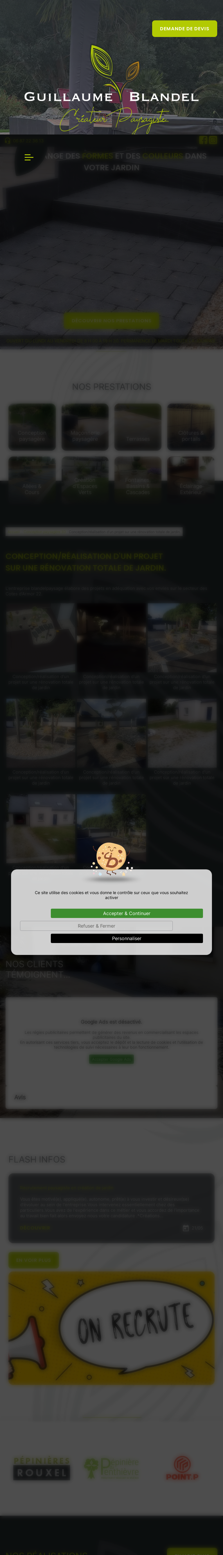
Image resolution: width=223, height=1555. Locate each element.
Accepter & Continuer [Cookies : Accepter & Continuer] (126, 779)
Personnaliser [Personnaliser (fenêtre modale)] (126, 804)
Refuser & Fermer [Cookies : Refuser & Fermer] (96, 791)
